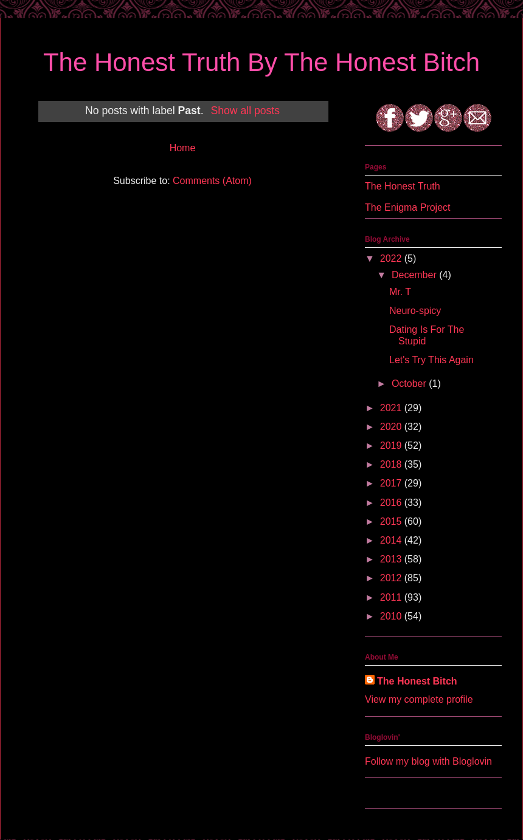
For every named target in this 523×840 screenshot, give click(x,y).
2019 (392, 445)
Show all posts (245, 110)
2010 (392, 616)
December (415, 275)
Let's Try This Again (431, 360)
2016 (392, 502)
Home (183, 148)
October (410, 383)
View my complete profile (419, 699)
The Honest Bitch (417, 681)
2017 (392, 483)
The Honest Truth (402, 186)
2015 (392, 521)
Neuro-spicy (415, 311)
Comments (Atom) (212, 181)
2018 (392, 464)
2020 (392, 427)
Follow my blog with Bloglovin (428, 761)
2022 (392, 258)
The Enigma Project (408, 207)
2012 (392, 578)
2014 (392, 540)
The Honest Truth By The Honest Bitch (261, 62)
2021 (392, 408)
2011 (392, 597)
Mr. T (400, 292)
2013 (392, 559)
